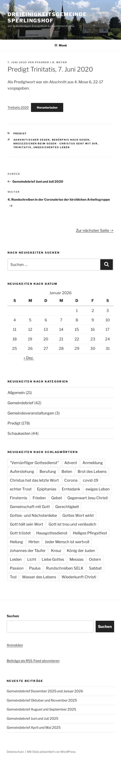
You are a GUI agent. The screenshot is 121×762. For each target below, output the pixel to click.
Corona (70, 480)
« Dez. (29, 358)
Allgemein (16, 392)
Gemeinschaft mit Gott (30, 506)
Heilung (16, 542)
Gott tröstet (20, 533)
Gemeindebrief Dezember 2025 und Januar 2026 (45, 691)
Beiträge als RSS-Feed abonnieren (33, 661)
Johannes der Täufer (28, 550)
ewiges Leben (98, 489)
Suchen (13, 616)
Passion (17, 568)
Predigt (20, 133)
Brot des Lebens (92, 471)
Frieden (39, 498)
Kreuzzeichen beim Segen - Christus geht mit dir (55, 143)
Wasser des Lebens (39, 577)
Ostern (95, 559)
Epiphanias (46, 489)
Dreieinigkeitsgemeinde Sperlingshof (47, 17)
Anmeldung (92, 463)
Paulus (35, 568)
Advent (70, 463)
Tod (13, 577)
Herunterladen (47, 107)
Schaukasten (19, 433)
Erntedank (71, 489)
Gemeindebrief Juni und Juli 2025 (32, 719)
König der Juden (81, 550)
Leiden (16, 559)
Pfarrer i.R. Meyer (51, 62)
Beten (67, 471)
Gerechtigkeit (67, 506)
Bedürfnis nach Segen (71, 139)
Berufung (48, 471)
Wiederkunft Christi (79, 577)
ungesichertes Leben (51, 147)
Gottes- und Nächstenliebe (33, 515)
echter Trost (21, 489)
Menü (60, 45)
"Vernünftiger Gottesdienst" (34, 463)
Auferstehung (22, 471)
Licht (31, 559)
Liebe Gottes (53, 559)
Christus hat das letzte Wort (34, 480)
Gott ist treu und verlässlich (72, 524)
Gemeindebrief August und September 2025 (41, 709)
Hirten (33, 542)
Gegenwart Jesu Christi (87, 498)
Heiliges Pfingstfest (90, 533)
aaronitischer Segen (31, 139)
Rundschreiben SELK (65, 568)
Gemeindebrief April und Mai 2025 (33, 728)
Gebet (56, 498)
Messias (77, 559)
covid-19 (90, 480)
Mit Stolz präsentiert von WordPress (51, 751)
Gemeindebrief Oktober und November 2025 (42, 700)
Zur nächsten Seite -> (94, 230)
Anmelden (15, 645)
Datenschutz (15, 751)
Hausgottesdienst (51, 533)
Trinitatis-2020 (18, 107)
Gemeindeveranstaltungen (31, 413)
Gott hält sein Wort (26, 524)
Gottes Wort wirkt (78, 515)
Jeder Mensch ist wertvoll (67, 542)
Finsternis (18, 498)
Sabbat (95, 568)
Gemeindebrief (20, 403)
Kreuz (56, 550)
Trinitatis (22, 147)
